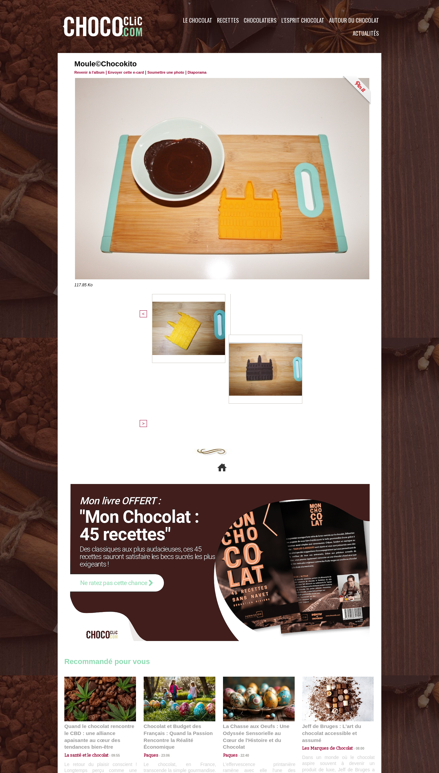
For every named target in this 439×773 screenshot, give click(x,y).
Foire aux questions (321, 732)
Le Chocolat (197, 20)
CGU (153, 732)
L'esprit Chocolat (302, 20)
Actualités (366, 33)
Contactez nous (84, 732)
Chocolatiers (260, 20)
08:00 (354, 632)
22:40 (242, 638)
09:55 (111, 638)
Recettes (228, 20)
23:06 (163, 645)
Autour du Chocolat (354, 20)
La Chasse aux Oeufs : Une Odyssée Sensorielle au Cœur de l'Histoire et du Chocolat (256, 624)
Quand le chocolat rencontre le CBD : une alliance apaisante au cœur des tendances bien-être (99, 624)
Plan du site (238, 732)
